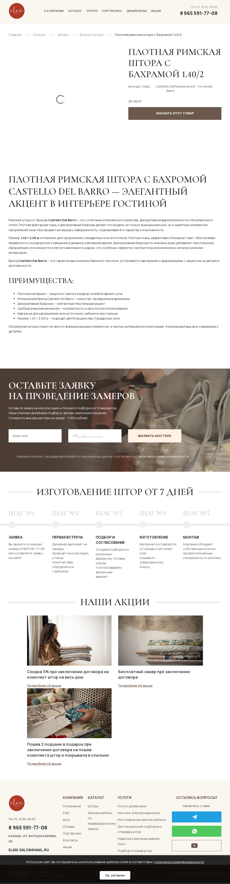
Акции (156, 11)
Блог (66, 820)
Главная (15, 34)
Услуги (92, 11)
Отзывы (69, 827)
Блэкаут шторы (91, 34)
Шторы (63, 34)
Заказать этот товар (175, 113)
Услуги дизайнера (132, 807)
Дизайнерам (137, 11)
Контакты (70, 841)
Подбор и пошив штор (135, 851)
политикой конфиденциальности (164, 456)
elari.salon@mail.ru (29, 851)
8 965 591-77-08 (28, 828)
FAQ (66, 814)
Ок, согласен (115, 875)
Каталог (75, 11)
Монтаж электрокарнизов (139, 814)
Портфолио (112, 11)
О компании (54, 11)
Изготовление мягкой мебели (142, 820)
